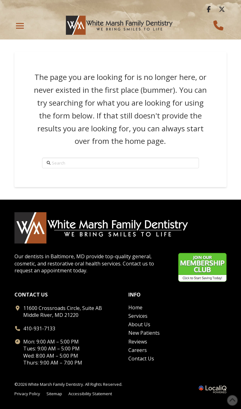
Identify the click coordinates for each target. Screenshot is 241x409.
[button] (19, 26)
